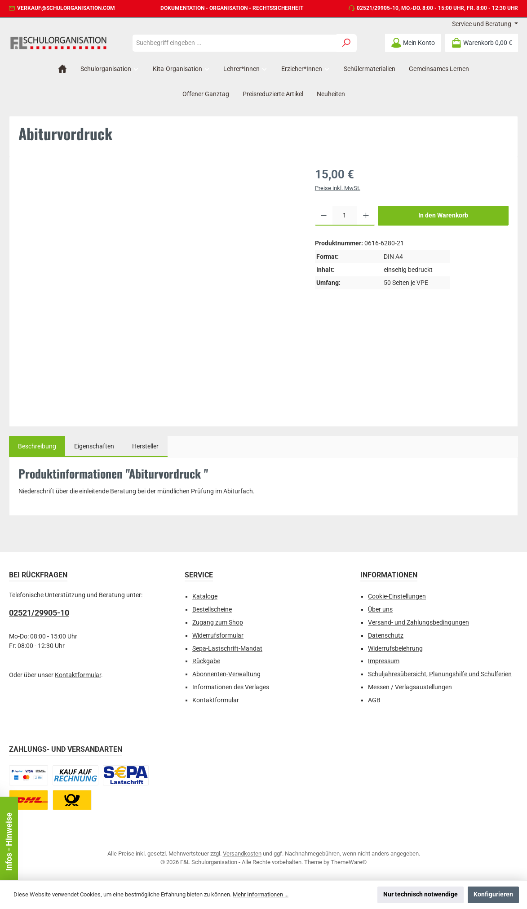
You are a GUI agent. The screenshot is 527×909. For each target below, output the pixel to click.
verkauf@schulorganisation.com (66, 8)
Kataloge (204, 596)
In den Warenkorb (443, 215)
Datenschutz (385, 635)
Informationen (388, 575)
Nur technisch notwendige (420, 894)
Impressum (383, 661)
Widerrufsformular (218, 635)
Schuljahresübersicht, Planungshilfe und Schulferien (440, 674)
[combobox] (234, 43)
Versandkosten (242, 853)
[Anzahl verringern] (323, 216)
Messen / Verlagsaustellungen (410, 687)
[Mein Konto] (413, 43)
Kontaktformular (78, 675)
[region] (157, 288)
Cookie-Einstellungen (397, 596)
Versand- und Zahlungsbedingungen (418, 622)
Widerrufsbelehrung (395, 648)
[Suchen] (347, 43)
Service (199, 575)
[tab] (37, 446)
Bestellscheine (212, 609)
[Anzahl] (345, 216)
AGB (374, 700)
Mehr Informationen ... (260, 894)
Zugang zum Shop (217, 622)
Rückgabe (206, 661)
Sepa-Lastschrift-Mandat (227, 648)
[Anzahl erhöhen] (366, 216)
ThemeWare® (349, 862)
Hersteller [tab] (145, 446)
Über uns (380, 609)
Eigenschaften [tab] (94, 446)
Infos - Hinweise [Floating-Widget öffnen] (8, 841)
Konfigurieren (493, 894)
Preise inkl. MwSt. (337, 188)
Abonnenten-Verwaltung (226, 674)
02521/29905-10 (378, 8)
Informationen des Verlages (230, 687)
